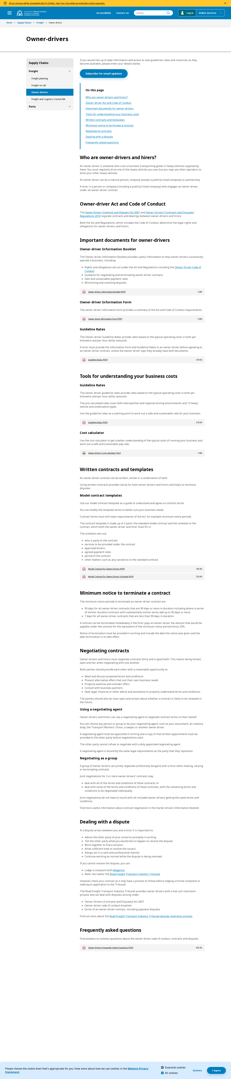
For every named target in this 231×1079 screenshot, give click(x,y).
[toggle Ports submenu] (69, 106)
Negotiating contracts (99, 131)
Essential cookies (175, 1067)
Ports (32, 106)
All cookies (171, 1073)
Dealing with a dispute (99, 136)
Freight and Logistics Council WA (48, 99)
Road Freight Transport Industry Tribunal (135, 874)
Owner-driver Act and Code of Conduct (108, 102)
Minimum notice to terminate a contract (110, 125)
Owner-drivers (39, 92)
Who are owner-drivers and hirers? (107, 97)
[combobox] (153, 13)
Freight (40, 22)
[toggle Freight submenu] (69, 71)
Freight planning (39, 78)
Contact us (122, 12)
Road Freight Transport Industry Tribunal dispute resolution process (150, 916)
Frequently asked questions (102, 142)
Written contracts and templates (105, 119)
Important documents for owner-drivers (110, 108)
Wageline (119, 870)
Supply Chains (24, 22)
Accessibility (103, 12)
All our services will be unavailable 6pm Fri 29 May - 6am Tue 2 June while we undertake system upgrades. (57, 3)
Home (9, 22)
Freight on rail (38, 85)
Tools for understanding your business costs (112, 114)
